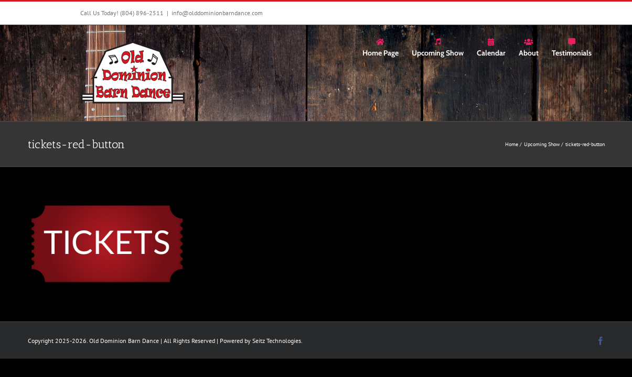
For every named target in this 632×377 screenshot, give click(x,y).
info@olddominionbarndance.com (217, 13)
